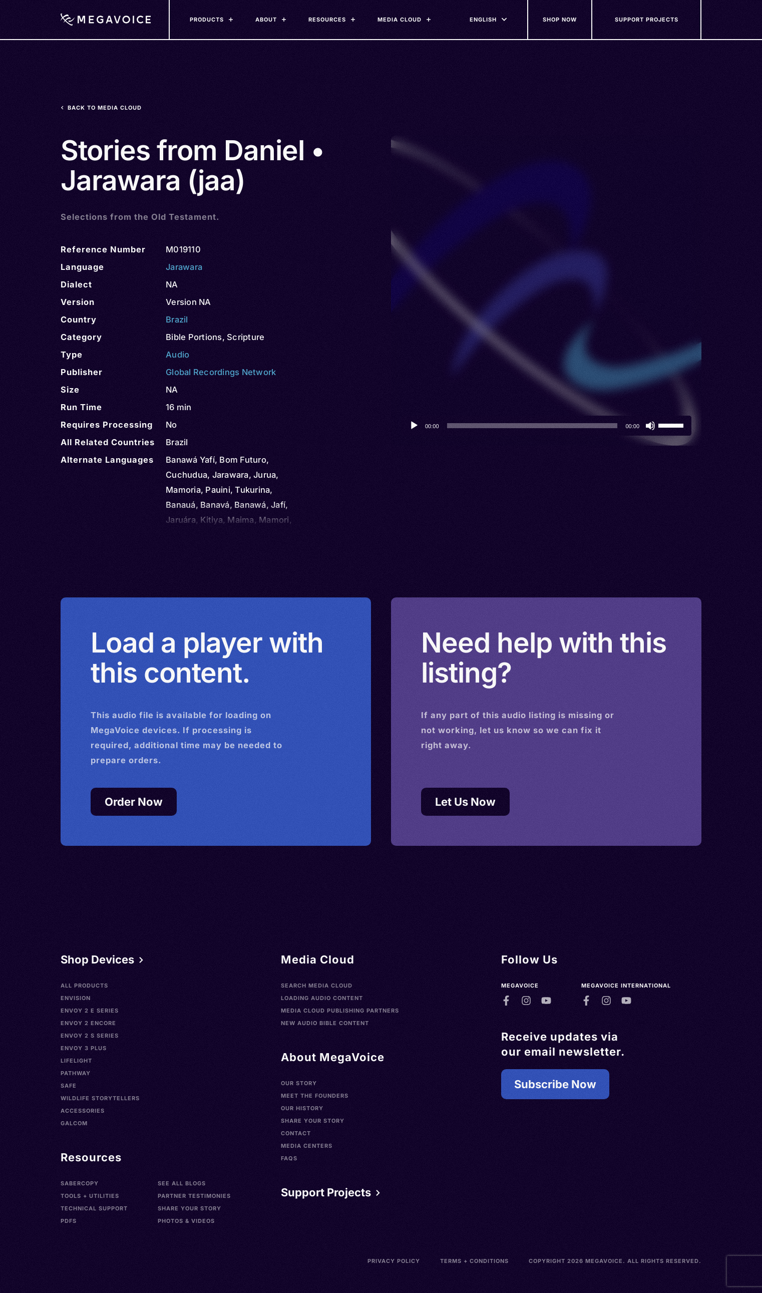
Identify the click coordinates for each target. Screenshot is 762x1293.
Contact (296, 1133)
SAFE (69, 1085)
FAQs (289, 1158)
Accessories (83, 1110)
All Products (84, 985)
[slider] (532, 425)
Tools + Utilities (90, 1195)
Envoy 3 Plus (84, 1048)
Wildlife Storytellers (100, 1098)
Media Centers (306, 1145)
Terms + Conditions (474, 1260)
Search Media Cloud (316, 985)
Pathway (76, 1073)
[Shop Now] (560, 19)
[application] (546, 426)
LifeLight (76, 1060)
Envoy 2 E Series (90, 1010)
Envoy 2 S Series (90, 1035)
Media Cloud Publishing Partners (340, 1010)
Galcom (74, 1123)
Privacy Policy (393, 1260)
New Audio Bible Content (325, 1023)
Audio (177, 355)
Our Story (299, 1083)
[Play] (414, 426)
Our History (302, 1108)
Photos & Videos (186, 1220)
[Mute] (650, 426)
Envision (76, 998)
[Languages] (483, 20)
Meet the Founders (314, 1095)
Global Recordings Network (221, 372)
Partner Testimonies (194, 1195)
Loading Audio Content (322, 998)
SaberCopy (80, 1183)
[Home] (106, 20)
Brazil (177, 319)
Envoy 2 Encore (88, 1023)
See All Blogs (182, 1183)
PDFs (69, 1220)
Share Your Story (189, 1208)
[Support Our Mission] (646, 19)
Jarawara (184, 267)
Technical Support (94, 1208)
